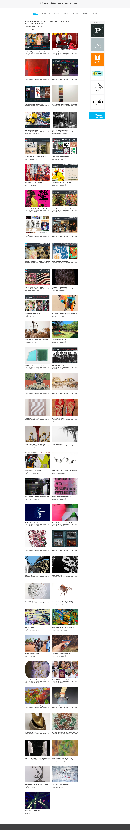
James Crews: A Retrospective (33, 810)
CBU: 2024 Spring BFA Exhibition (61, 156)
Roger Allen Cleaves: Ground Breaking (63, 627)
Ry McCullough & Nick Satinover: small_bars (37, 496)
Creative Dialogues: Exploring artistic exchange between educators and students (47, 52)
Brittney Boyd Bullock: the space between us (64, 313)
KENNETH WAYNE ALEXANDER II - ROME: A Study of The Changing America (46, 392)
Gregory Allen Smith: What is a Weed (35, 444)
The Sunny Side (56, 706)
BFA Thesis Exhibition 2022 (32, 313)
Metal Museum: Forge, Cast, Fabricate (62, 601)
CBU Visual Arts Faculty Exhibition (34, 287)
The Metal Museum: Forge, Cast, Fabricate (36, 784)
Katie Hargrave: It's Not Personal (61, 653)
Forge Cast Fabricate (30, 732)
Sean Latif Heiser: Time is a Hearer (34, 78)
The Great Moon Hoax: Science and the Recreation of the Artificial (43, 523)
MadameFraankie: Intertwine (60, 130)
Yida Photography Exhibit (32, 653)
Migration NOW (29, 575)
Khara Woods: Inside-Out (32, 418)
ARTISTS (53, 3)
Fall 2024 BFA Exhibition (31, 130)
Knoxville (85, 13)
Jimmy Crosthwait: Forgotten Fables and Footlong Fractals (68, 732)
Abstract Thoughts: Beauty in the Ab (62, 758)
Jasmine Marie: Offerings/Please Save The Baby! (65, 235)
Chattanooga (75, 13)
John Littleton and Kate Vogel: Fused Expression (38, 758)
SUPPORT (68, 3)
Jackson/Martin (46, 13)
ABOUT (60, 3)
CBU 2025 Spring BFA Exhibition (34, 104)
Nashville (65, 13)
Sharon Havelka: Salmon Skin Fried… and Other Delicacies (41, 261)
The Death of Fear (29, 627)
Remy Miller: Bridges (58, 444)
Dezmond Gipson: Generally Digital (62, 78)
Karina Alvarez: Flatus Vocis (60, 392)
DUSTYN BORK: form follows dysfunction (36, 366)
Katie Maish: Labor (30, 601)
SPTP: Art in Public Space (59, 339)
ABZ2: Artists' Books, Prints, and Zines (35, 156)
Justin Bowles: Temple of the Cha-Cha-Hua (64, 523)
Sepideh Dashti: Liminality (59, 287)
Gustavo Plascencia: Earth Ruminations (36, 680)
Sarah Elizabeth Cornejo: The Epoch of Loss (37, 339)
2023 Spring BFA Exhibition (32, 235)
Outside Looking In (57, 549)
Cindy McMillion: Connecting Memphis (63, 680)
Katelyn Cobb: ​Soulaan (58, 52)
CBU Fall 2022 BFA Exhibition (60, 261)
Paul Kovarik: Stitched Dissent (33, 470)
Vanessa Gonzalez (57, 575)
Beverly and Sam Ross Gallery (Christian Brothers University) (38, 53)
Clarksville (56, 13)
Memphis (35, 13)
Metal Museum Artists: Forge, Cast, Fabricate (64, 470)
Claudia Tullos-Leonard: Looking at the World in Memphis (40, 706)
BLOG (75, 3)
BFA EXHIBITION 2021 (58, 366)
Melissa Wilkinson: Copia (32, 549)
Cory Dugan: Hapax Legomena (60, 784)
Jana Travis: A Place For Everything (34, 182)
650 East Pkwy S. (39, 26)
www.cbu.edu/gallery (30, 26)
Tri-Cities (94, 13)
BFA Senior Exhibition (58, 418)
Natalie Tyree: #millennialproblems (61, 496)
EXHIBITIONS (44, 3)
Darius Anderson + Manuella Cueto (61, 182)
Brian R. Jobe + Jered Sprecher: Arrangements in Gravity (68, 104)
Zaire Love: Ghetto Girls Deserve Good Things (37, 209)
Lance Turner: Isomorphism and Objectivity (64, 209)
